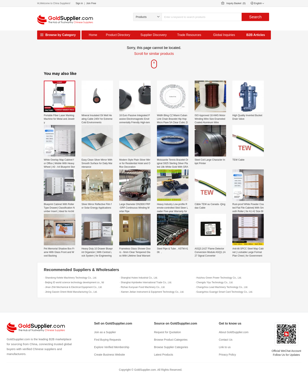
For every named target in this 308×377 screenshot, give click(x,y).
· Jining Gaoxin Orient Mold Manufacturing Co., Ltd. (70, 292)
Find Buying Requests (107, 339)
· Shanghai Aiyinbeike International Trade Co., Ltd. (145, 282)
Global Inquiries (224, 35)
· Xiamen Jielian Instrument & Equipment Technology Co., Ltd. (151, 292)
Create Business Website (109, 354)
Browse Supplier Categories (171, 347)
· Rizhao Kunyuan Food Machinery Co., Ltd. (142, 287)
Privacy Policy (227, 354)
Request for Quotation (167, 332)
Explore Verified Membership (111, 347)
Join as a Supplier (105, 332)
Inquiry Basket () (236, 3)
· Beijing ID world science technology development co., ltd (74, 282)
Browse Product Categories (170, 339)
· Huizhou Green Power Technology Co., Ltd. (218, 277)
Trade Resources (189, 35)
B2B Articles (255, 35)
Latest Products (163, 354)
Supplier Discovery (153, 35)
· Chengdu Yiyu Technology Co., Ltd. (214, 282)
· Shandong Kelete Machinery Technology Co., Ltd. (70, 277)
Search (255, 17)
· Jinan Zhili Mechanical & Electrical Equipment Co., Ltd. (73, 287)
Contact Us (225, 339)
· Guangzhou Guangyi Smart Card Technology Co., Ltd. (224, 292)
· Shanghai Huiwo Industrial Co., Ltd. (138, 277)
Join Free (91, 3)
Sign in (79, 3)
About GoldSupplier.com (233, 332)
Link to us (225, 347)
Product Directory (118, 35)
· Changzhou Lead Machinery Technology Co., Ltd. (221, 287)
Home (93, 35)
